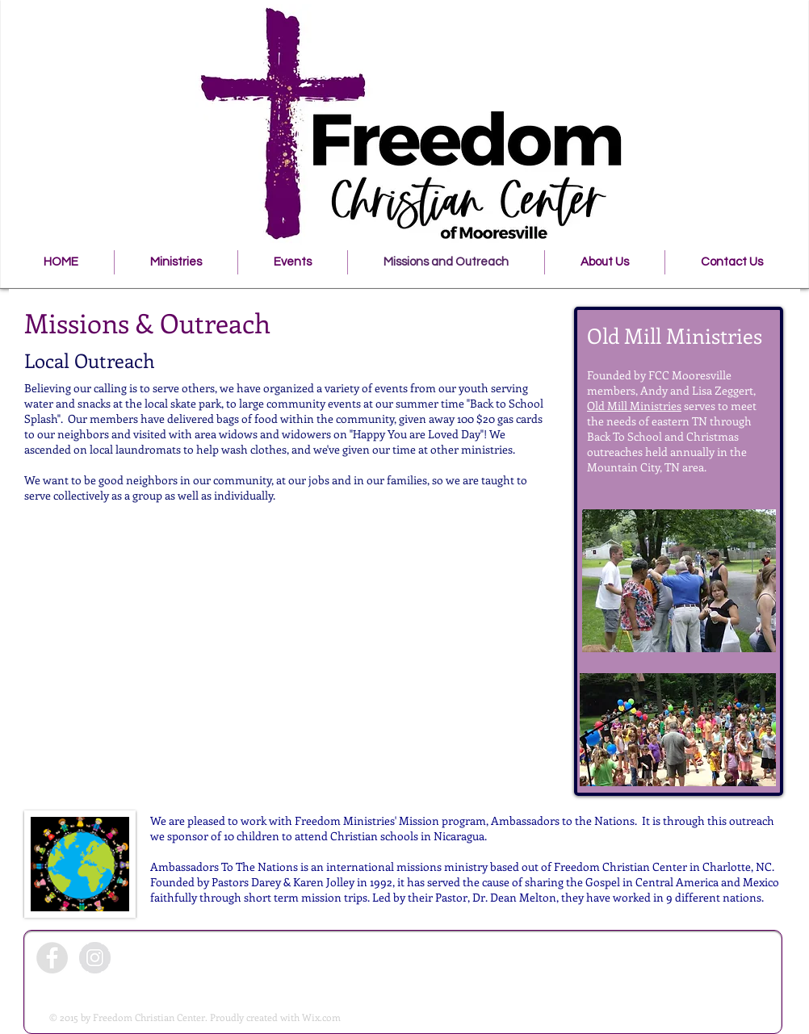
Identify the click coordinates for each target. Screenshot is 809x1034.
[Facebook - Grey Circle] (52, 957)
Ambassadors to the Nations (563, 820)
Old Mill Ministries (634, 405)
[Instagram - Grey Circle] (95, 957)
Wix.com (321, 1017)
